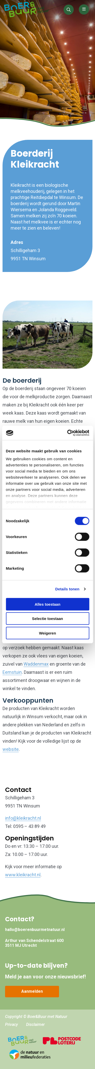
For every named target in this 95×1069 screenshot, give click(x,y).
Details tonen (67, 589)
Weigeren (47, 633)
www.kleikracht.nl (23, 874)
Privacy (11, 1024)
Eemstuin (12, 672)
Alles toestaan (48, 604)
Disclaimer (35, 1024)
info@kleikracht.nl (23, 818)
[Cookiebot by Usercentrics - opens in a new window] (67, 433)
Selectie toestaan (47, 618)
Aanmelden (32, 991)
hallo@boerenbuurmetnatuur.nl (35, 929)
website (11, 749)
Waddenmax (36, 664)
